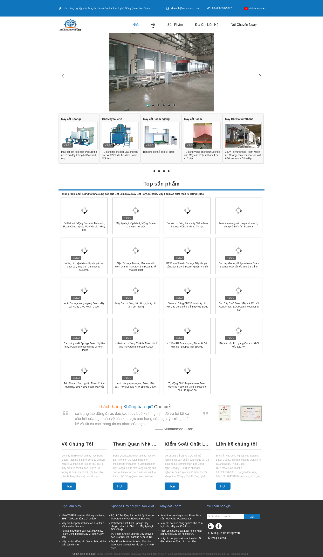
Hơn (69, 486)
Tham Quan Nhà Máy (135, 444)
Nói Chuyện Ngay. (244, 24)
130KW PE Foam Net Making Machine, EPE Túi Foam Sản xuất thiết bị (83, 517)
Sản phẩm (175, 24)
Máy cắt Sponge (71, 119)
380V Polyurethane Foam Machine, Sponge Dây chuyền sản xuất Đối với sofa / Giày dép (243, 155)
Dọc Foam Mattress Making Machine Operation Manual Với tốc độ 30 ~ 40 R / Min (132, 544)
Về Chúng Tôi (77, 444)
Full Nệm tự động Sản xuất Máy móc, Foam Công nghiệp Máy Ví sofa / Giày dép (84, 226)
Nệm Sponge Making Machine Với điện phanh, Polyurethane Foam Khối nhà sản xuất (135, 266)
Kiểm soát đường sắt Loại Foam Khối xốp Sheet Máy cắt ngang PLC (181, 532)
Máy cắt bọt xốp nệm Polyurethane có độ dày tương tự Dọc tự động (79, 155)
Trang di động (217, 538)
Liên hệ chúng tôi (236, 444)
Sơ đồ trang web (229, 533)
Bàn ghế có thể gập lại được (158, 151)
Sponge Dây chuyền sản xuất (132, 506)
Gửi (252, 516)
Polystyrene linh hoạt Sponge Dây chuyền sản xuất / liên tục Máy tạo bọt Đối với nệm (132, 526)
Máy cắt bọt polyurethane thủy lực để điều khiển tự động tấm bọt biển (180, 540)
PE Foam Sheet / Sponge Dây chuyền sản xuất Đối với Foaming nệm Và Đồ (132, 535)
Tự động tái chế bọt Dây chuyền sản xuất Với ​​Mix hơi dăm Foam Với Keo (120, 155)
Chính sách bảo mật (83, 553)
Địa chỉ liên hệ (206, 24)
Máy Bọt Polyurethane (239, 119)
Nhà (135, 24)
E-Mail (212, 533)
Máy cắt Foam (193, 119)
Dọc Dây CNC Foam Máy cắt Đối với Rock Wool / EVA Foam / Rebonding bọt (239, 306)
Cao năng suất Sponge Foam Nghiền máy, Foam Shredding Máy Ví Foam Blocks (84, 346)
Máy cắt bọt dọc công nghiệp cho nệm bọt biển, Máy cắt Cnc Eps (181, 525)
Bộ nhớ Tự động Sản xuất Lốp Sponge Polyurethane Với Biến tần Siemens (132, 517)
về (153, 24)
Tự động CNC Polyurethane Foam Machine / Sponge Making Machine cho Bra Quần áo (187, 386)
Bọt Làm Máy (71, 506)
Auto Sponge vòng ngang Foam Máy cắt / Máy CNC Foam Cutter (180, 517)
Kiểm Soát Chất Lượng (187, 444)
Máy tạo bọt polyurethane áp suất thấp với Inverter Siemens (83, 525)
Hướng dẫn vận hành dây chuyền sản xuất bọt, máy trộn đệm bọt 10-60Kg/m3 (84, 266)
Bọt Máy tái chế (112, 119)
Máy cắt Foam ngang (156, 119)
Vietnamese (256, 8)
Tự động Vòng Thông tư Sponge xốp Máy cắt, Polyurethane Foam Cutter (202, 155)
